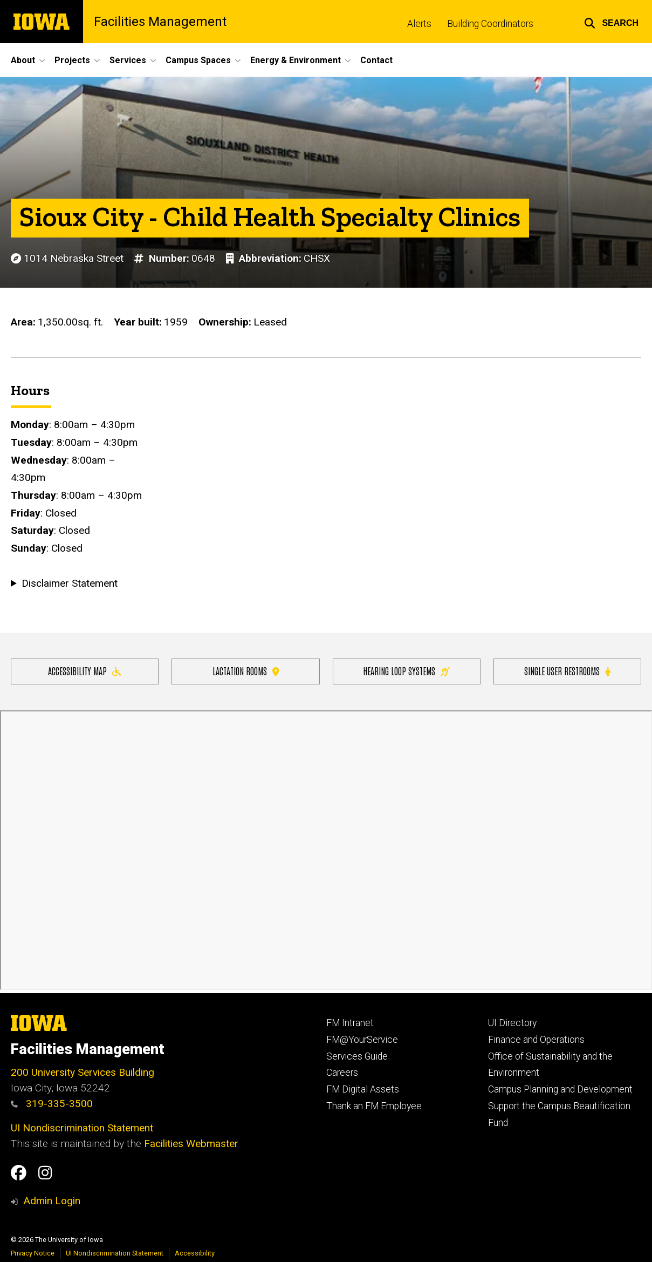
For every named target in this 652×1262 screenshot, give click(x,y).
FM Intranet (350, 1022)
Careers (342, 1072)
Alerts (419, 23)
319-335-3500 (52, 1103)
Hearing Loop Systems (406, 670)
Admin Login (51, 1201)
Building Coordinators (490, 23)
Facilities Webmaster (191, 1143)
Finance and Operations (536, 1039)
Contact (376, 60)
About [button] (23, 60)
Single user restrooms (567, 670)
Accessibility (195, 1253)
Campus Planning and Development (560, 1089)
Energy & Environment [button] (295, 60)
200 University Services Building (82, 1072)
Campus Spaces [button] (198, 60)
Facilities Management (160, 21)
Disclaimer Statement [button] (70, 583)
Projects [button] (72, 60)
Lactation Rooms (245, 670)
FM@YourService (362, 1039)
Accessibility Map (84, 670)
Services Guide (357, 1056)
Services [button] (127, 60)
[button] (611, 21)
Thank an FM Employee (374, 1106)
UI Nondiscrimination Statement (82, 1128)
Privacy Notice (32, 1253)
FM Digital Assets (362, 1089)
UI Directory (512, 1022)
